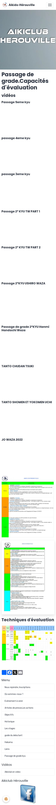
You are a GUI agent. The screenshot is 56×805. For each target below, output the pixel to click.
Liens (7, 749)
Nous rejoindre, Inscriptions (17, 687)
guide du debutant (13, 735)
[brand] (18, 4)
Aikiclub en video (12, 772)
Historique (9, 721)
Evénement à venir (14, 701)
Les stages (10, 728)
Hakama (9, 742)
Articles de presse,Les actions (19, 708)
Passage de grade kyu (15, 756)
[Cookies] (6, 799)
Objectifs (9, 714)
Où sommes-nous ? (14, 694)
